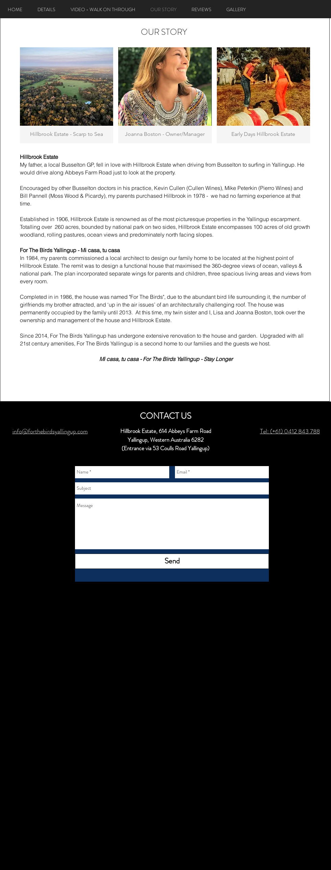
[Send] (172, 561)
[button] (66, 95)
